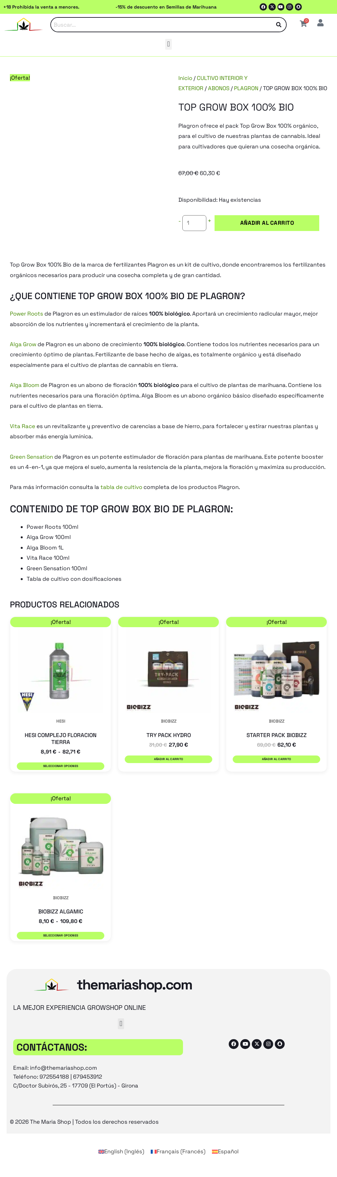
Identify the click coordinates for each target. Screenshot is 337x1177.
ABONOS (219, 88)
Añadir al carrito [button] (168, 769)
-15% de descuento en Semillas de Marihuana (166, 7)
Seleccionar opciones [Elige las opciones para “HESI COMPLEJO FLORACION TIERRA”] (60, 776)
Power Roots (27, 323)
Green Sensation (31, 466)
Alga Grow (23, 354)
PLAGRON (247, 88)
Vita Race (23, 436)
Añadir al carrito (252, 233)
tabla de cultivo (121, 497)
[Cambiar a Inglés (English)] (121, 1159)
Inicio (185, 78)
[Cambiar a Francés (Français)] (178, 1159)
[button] (168, 44)
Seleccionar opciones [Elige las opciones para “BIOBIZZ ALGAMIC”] (60, 944)
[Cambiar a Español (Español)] (226, 1159)
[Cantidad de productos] (194, 233)
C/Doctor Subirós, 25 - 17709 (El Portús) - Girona (76, 1093)
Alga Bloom (25, 395)
